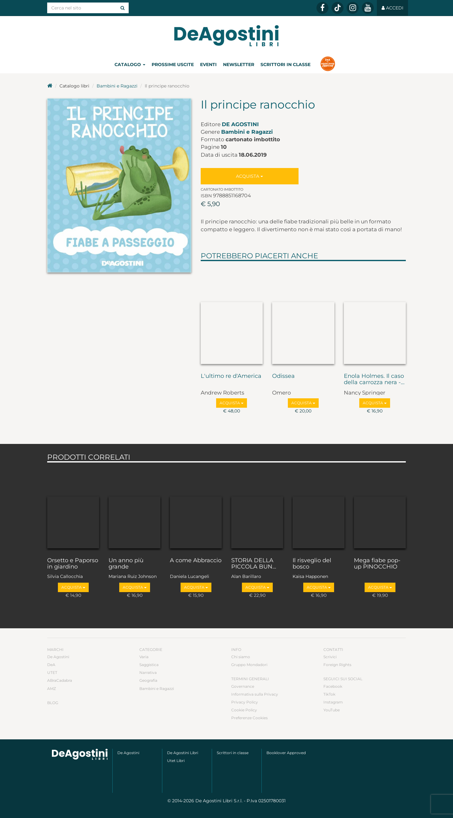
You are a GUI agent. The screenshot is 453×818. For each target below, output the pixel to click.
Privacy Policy (244, 702)
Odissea (283, 376)
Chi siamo (240, 656)
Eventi (208, 64)
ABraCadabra (59, 680)
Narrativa (148, 672)
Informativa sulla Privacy (254, 694)
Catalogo (130, 64)
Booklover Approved (286, 752)
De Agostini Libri (182, 752)
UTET (52, 672)
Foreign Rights (337, 664)
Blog (52, 702)
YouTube (331, 710)
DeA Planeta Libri (226, 35)
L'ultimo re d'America (231, 376)
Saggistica (149, 664)
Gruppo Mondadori (249, 664)
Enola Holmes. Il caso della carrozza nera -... (374, 379)
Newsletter (238, 64)
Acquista (249, 176)
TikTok (329, 694)
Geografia (148, 680)
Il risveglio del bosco (312, 563)
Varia (143, 656)
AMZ (51, 688)
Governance (242, 686)
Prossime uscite (173, 64)
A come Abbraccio (195, 560)
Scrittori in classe (285, 64)
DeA (51, 664)
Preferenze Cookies (249, 717)
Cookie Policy (244, 710)
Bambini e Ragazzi (117, 86)
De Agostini (240, 124)
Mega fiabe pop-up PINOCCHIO (377, 563)
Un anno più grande (126, 563)
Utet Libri (176, 760)
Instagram (333, 702)
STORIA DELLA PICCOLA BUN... (253, 563)
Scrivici (330, 656)
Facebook (332, 686)
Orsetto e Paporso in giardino (72, 563)
